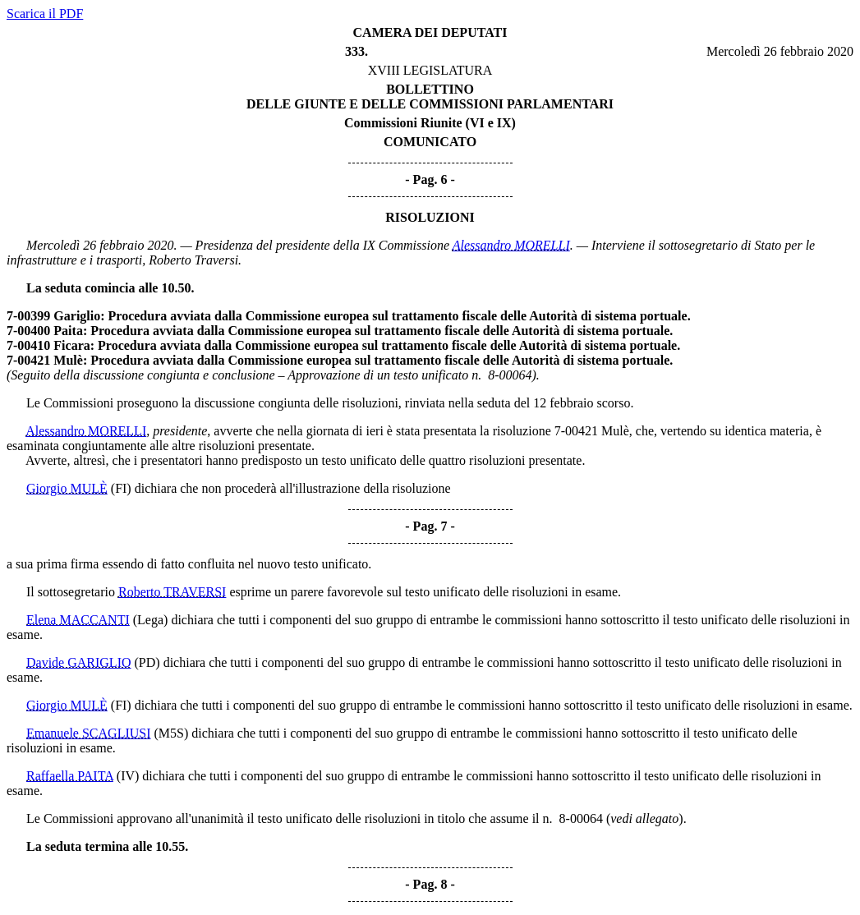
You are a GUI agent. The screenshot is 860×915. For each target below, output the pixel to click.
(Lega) (150, 620)
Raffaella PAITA (69, 776)
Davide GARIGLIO (78, 662)
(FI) (121, 488)
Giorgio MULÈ (67, 488)
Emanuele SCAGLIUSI (88, 733)
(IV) (128, 776)
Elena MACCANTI (78, 620)
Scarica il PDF (45, 14)
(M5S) (171, 733)
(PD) (147, 662)
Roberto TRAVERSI (172, 592)
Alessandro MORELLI (511, 245)
